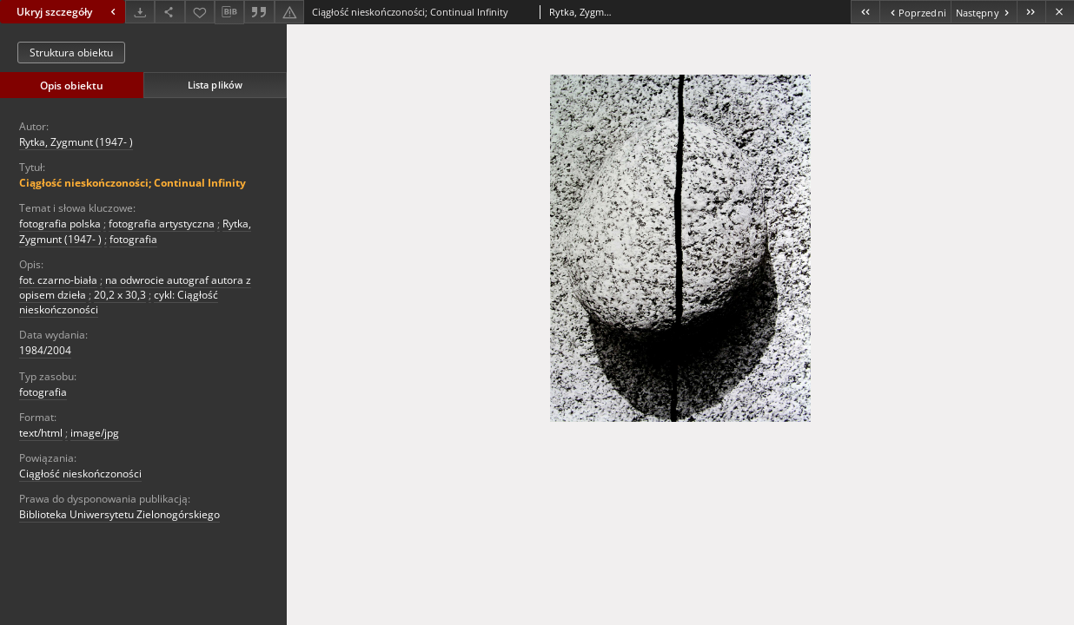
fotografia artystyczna (162, 223)
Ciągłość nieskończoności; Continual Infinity (132, 182)
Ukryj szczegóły (68, 11)
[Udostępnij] (169, 11)
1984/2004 (45, 350)
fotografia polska (60, 223)
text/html (41, 432)
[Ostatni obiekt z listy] (1031, 11)
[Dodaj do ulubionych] (200, 11)
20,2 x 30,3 (120, 294)
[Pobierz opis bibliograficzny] (229, 12)
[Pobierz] (140, 11)
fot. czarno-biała (58, 280)
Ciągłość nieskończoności (80, 473)
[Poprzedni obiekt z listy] (914, 11)
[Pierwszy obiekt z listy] (865, 11)
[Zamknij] (1059, 11)
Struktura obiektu (71, 52)
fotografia (133, 239)
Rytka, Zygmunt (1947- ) (76, 142)
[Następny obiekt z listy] (984, 11)
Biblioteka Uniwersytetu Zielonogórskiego (119, 514)
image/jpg (94, 432)
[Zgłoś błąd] (289, 11)
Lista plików (215, 84)
